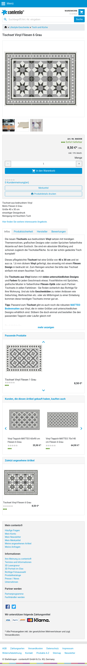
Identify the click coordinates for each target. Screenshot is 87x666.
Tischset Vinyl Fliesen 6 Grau (17, 502)
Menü (7, 3)
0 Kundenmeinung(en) (17, 182)
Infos (7, 231)
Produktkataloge (13, 575)
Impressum (67, 648)
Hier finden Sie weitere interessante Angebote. (24, 222)
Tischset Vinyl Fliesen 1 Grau (20, 379)
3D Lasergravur (12, 565)
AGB (4, 648)
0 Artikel (73, 14)
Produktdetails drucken (43, 193)
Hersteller (42, 231)
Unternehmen (11, 582)
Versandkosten (35, 648)
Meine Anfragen (12, 547)
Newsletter (70, 653)
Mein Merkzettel (13, 540)
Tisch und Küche (39, 27)
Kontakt (29, 653)
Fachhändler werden (15, 597)
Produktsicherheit (23, 231)
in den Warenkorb (43, 171)
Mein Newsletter (13, 537)
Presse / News (12, 578)
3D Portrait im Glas (14, 568)
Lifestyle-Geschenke (19, 27)
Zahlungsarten (17, 648)
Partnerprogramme (14, 594)
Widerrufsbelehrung (12, 653)
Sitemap (57, 653)
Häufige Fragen (12, 530)
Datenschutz (52, 648)
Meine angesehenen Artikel (18, 543)
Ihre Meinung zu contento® (18, 559)
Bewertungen (58, 231)
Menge (78, 157)
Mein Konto (10, 534)
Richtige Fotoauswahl (15, 572)
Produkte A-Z (42, 653)
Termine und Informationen (18, 562)
